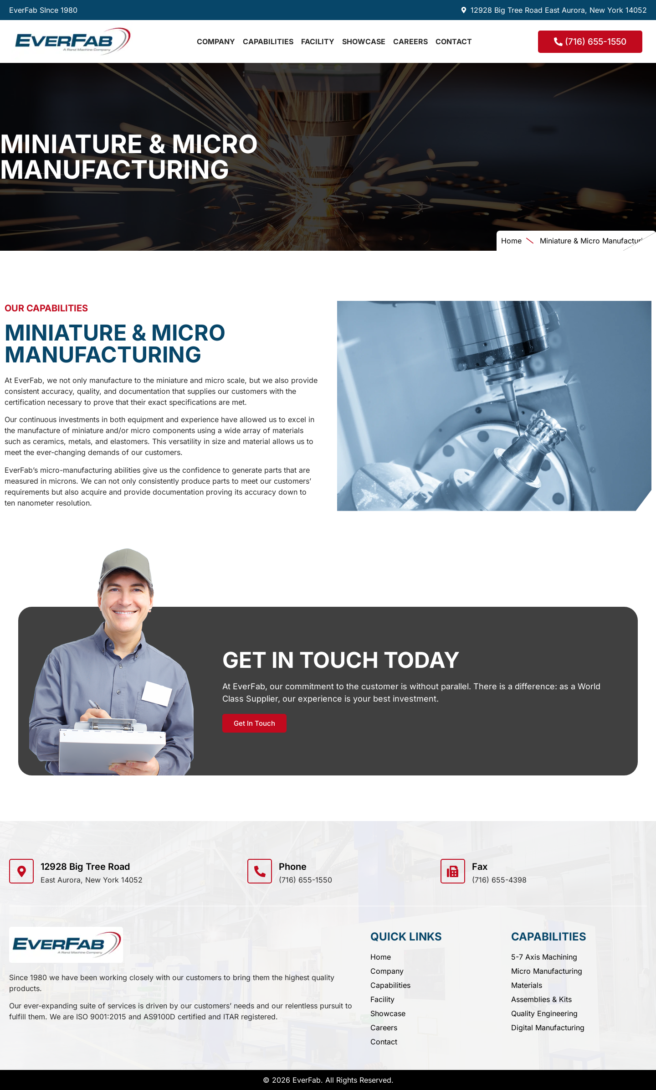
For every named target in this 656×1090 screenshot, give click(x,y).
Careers (410, 41)
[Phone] (259, 871)
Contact (454, 41)
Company (216, 41)
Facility (317, 41)
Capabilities (268, 41)
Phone (293, 866)
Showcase (363, 41)
